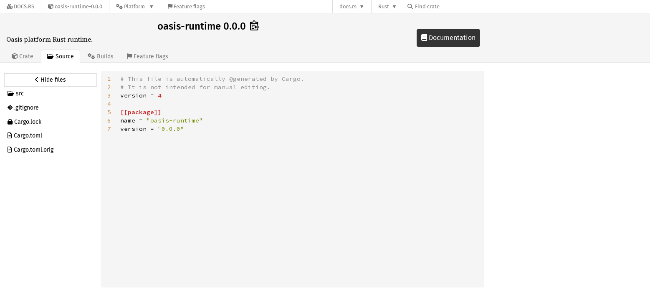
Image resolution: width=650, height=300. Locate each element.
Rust (383, 6)
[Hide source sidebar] (50, 80)
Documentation (448, 38)
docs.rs (348, 6)
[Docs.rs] (20, 6)
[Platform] (135, 6)
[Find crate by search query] (449, 6)
